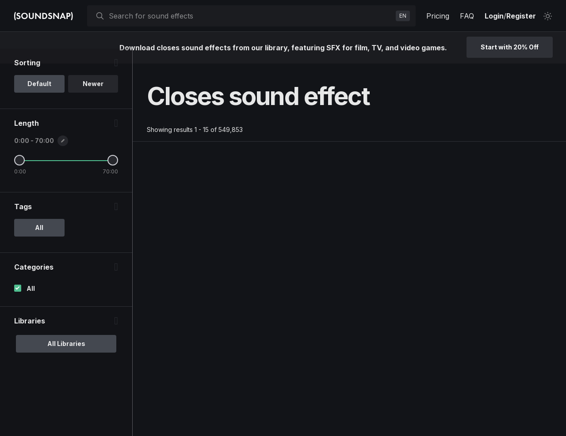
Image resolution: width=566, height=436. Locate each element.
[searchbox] (250, 16)
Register (521, 15)
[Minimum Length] (19, 175)
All (31, 303)
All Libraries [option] (66, 358)
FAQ (467, 15)
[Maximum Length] (112, 175)
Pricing (437, 15)
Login (494, 15)
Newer (93, 98)
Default (39, 98)
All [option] (39, 242)
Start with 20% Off (510, 47)
